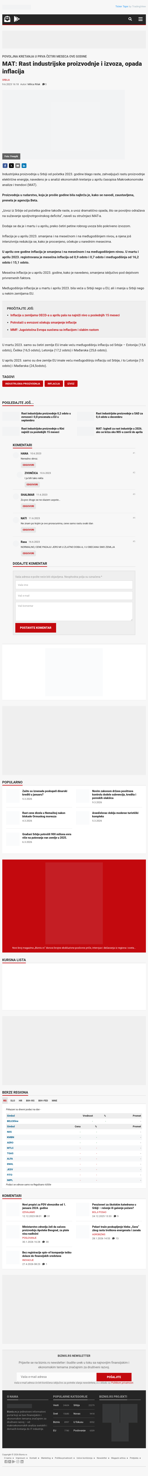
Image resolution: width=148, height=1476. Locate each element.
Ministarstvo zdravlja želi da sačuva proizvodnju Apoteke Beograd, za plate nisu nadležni (45, 1230)
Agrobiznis (98, 1234)
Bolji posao (99, 1212)
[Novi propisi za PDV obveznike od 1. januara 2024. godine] (13, 1209)
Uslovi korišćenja (84, 1458)
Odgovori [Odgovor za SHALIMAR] (28, 506)
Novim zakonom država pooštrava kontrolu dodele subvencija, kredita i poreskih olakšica (114, 795)
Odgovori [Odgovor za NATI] (28, 529)
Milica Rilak (34, 84)
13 (115, 1238)
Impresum (20, 1458)
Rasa (24, 541)
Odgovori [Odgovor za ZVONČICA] (32, 484)
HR (20, 1100)
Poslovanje (29, 1238)
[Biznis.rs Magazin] (74, 903)
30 (45, 1241)
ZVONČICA (31, 473)
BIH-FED (43, 1100)
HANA (24, 453)
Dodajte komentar (30, 563)
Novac (77, 1413)
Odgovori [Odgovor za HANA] (28, 465)
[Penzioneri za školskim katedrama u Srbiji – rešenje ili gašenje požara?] (82, 1209)
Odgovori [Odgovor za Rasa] (28, 553)
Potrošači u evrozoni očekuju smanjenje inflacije (44, 322)
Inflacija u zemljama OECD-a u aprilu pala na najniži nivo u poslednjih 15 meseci (65, 315)
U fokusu (78, 1422)
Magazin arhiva (118, 1458)
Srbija (6, 80)
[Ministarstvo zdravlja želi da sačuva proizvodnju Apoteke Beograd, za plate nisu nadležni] (13, 1231)
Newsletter (102, 1458)
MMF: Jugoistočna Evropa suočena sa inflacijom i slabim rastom (55, 330)
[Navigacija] (140, 19)
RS (5, 1100)
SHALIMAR (27, 494)
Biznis (56, 1422)
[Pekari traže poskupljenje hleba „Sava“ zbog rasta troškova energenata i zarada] (82, 1231)
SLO (12, 1100)
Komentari (22, 445)
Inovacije (28, 1260)
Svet (55, 1413)
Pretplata (134, 1458)
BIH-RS (30, 1100)
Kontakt (33, 1458)
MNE (54, 1100)
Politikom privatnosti (122, 1382)
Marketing (46, 1458)
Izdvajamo (28, 1212)
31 (47, 1216)
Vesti (56, 1405)
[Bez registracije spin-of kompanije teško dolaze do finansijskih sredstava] (13, 1257)
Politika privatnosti (63, 1458)
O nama (7, 1458)
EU (54, 1430)
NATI (24, 518)
